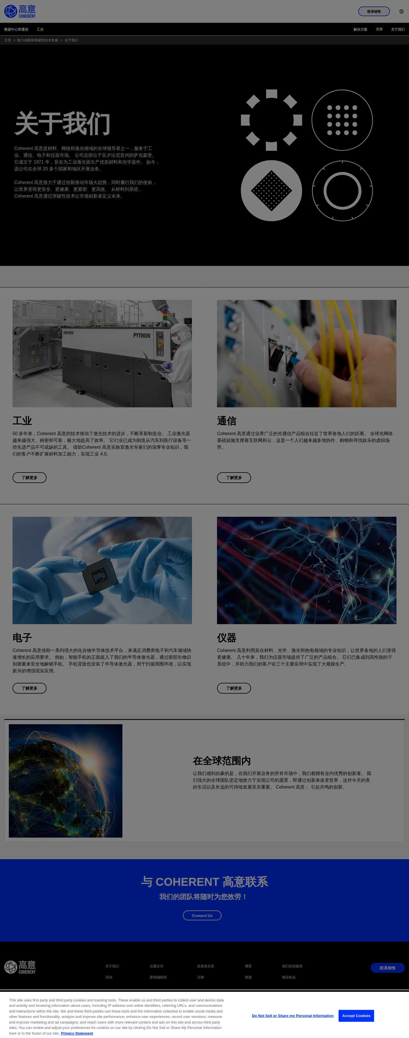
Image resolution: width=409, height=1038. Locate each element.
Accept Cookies (356, 1022)
